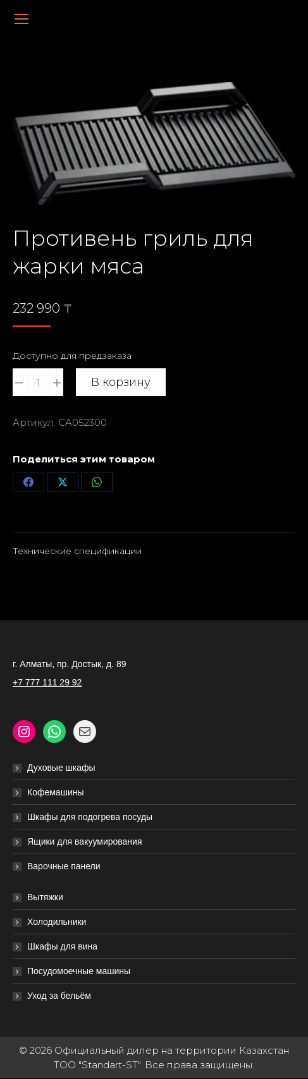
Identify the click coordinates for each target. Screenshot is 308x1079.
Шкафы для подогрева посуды (89, 817)
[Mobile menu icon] (21, 19)
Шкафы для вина (62, 946)
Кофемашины (55, 792)
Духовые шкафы (61, 768)
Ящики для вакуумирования (84, 841)
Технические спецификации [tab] (77, 551)
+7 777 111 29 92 (47, 682)
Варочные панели (64, 866)
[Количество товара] (38, 382)
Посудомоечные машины (78, 971)
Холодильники (56, 922)
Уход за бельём (59, 996)
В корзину (121, 382)
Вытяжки (45, 897)
